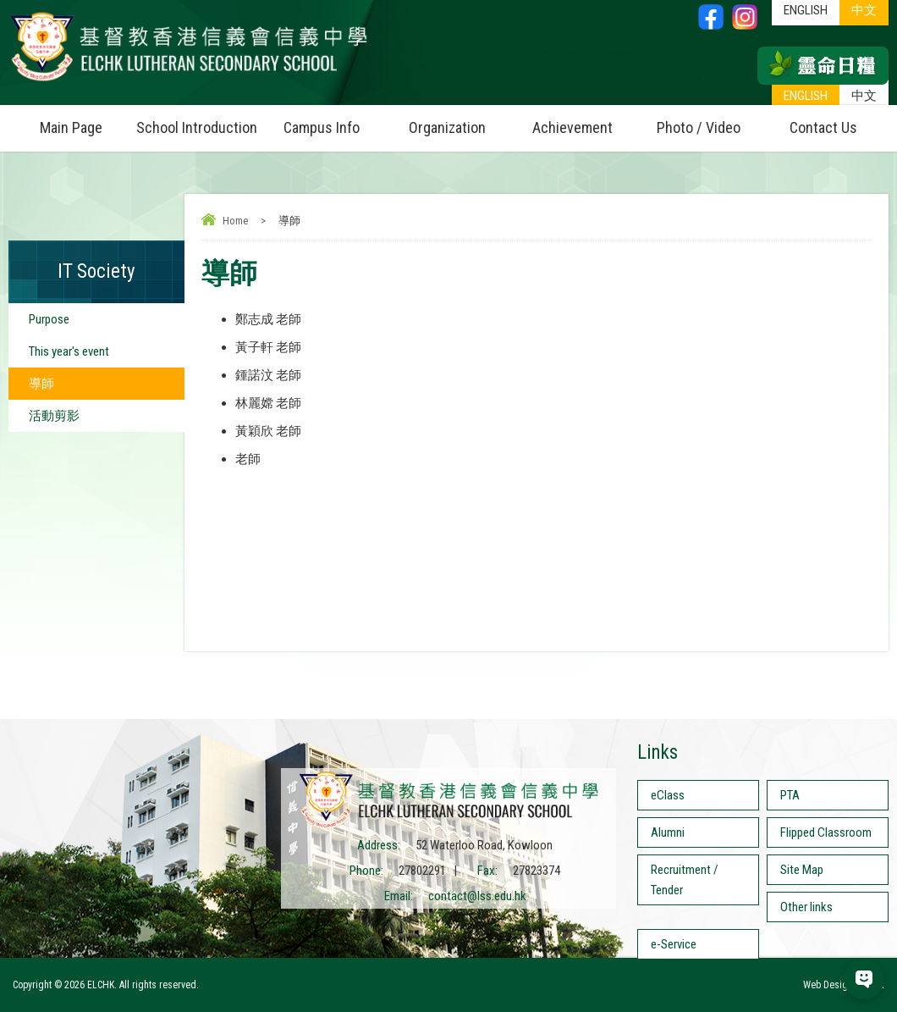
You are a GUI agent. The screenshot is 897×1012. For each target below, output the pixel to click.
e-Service (673, 944)
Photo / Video (709, 120)
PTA (790, 795)
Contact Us (823, 127)
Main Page (71, 127)
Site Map (801, 869)
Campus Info (333, 120)
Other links (806, 907)
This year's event (69, 351)
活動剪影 (54, 415)
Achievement (572, 127)
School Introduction (198, 120)
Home (235, 220)
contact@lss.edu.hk (477, 896)
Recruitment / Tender (684, 880)
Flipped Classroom (826, 832)
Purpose (49, 319)
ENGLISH (806, 95)
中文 (864, 95)
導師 (41, 383)
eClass (668, 795)
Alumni (668, 832)
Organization (459, 120)
